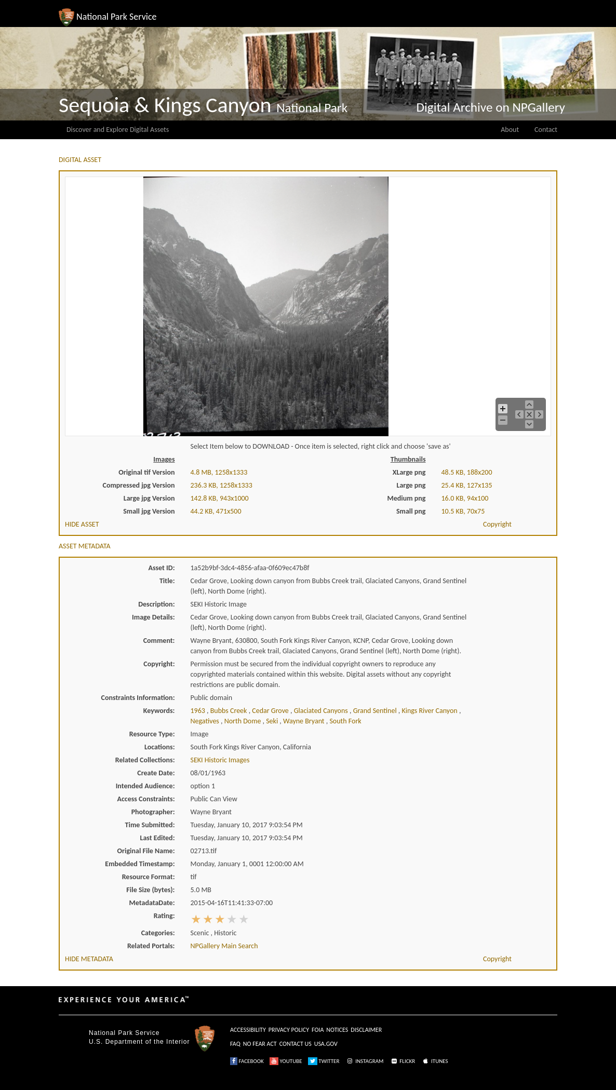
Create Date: (156, 773)
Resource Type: (152, 734)
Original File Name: (146, 850)
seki (272, 721)
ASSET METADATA (85, 546)
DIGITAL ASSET (80, 159)
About (510, 129)
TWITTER (324, 1061)
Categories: (158, 932)
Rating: (164, 915)
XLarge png (409, 472)
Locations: (159, 747)
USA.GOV (326, 1043)
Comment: (159, 640)
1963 (199, 710)
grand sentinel (375, 710)
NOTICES (337, 1029)
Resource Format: (148, 876)
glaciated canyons (322, 710)
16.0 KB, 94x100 (465, 498)
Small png (411, 511)
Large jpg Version (149, 498)
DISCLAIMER (366, 1029)
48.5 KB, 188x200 (466, 472)
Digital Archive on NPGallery (491, 107)
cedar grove (271, 710)
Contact (545, 129)
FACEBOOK (247, 1061)
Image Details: (153, 617)
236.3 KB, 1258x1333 (221, 485)
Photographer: (153, 812)
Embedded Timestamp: (140, 863)
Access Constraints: (146, 799)
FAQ (235, 1043)
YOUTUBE (286, 1061)
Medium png (406, 498)
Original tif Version (146, 472)
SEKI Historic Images (220, 760)
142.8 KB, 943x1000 (220, 498)
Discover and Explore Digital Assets (117, 129)
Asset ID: (161, 567)
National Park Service (124, 1033)
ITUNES (434, 1061)
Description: (156, 604)
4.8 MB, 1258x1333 (219, 472)
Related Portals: (151, 945)
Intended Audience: (145, 786)
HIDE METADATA (89, 958)
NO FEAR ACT (260, 1043)
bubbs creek (229, 710)
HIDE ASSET (82, 524)
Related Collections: (145, 760)
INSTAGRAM (364, 1061)
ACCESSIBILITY (248, 1029)
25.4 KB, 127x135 (466, 485)
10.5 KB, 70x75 (463, 511)
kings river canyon (430, 710)
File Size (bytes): (150, 889)
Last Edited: (157, 837)
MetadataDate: (152, 902)
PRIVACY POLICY (289, 1029)
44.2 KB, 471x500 (216, 511)
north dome (243, 721)
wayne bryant (304, 721)
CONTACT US (295, 1043)
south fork (345, 721)
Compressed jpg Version (139, 485)
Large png (410, 485)
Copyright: (159, 664)
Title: (167, 580)
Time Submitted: (150, 824)
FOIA (318, 1029)
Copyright (497, 524)
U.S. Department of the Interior (139, 1041)
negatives (206, 721)
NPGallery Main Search (224, 945)
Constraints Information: (138, 697)
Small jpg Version (149, 511)
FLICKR (403, 1061)
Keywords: (159, 710)
